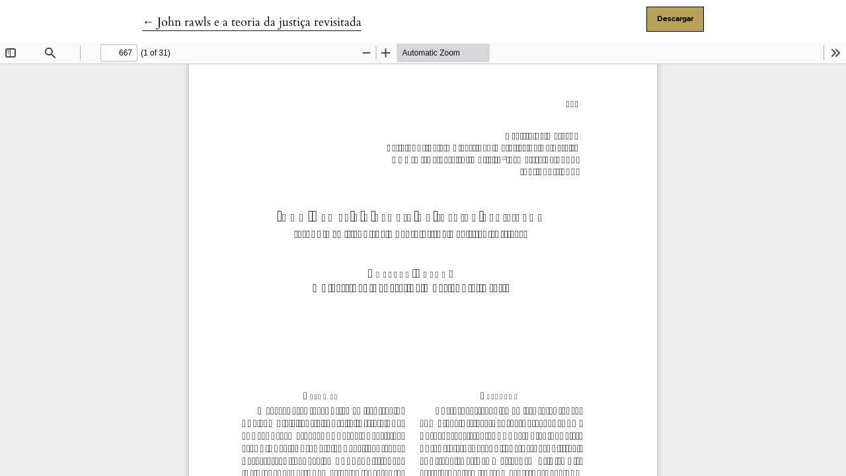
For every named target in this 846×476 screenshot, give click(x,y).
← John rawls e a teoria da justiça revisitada (252, 22)
